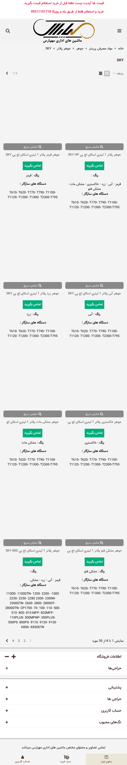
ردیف (118, 73)
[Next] (6, 73)
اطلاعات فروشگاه (109, 657)
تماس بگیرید (94, 166)
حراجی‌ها (114, 668)
